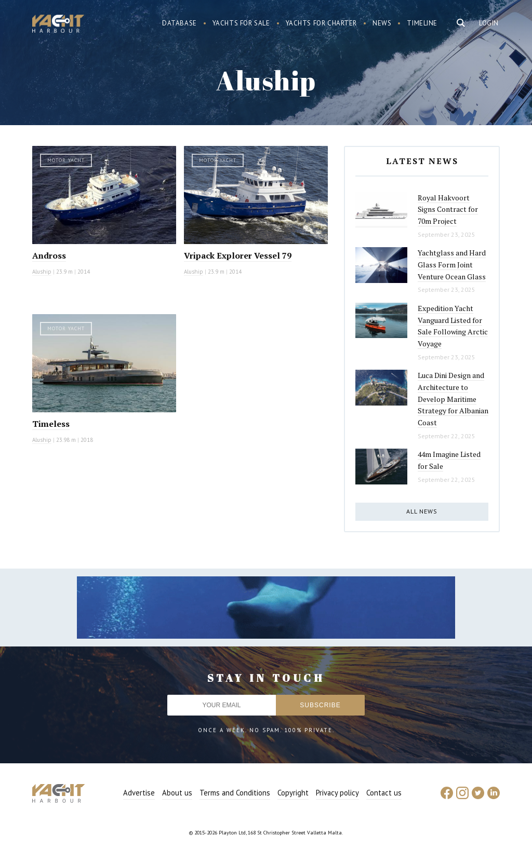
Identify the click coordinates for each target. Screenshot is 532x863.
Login (489, 23)
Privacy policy (337, 793)
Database (179, 23)
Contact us (384, 793)
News (382, 23)
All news (421, 511)
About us (177, 793)
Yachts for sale (241, 23)
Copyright (293, 793)
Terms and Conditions (235, 793)
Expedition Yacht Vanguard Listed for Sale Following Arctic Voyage (453, 325)
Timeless (51, 423)
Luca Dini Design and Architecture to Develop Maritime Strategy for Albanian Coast (453, 398)
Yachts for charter (321, 23)
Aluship (41, 271)
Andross (49, 255)
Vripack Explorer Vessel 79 (237, 255)
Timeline (422, 23)
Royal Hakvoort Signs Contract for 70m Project (448, 209)
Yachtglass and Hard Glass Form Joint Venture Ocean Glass (452, 264)
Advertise (139, 793)
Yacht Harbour (58, 25)
